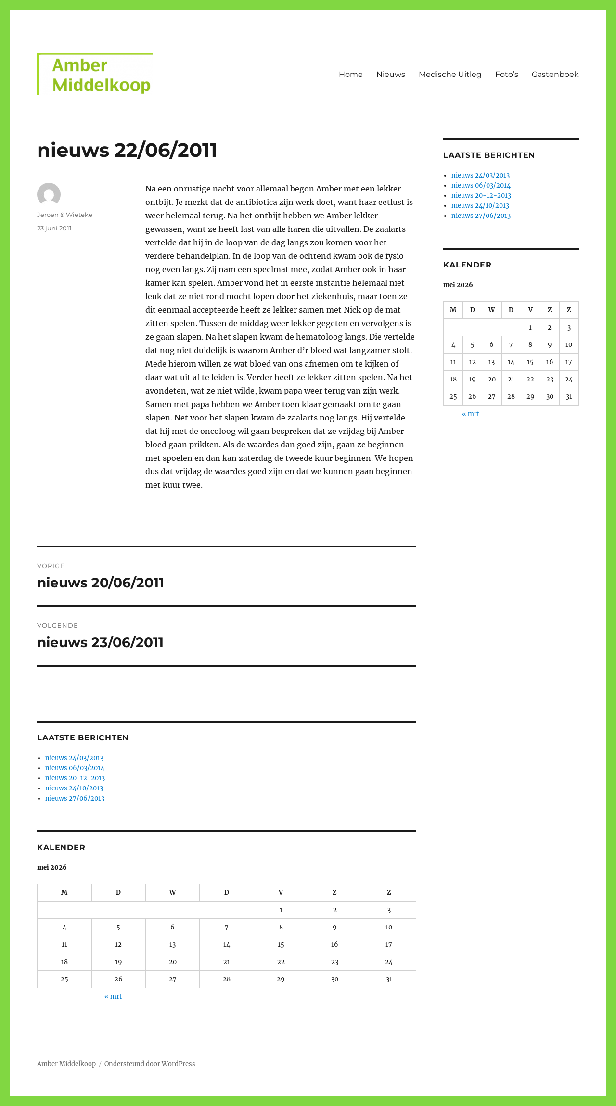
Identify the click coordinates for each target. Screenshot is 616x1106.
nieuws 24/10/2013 (74, 788)
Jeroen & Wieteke (64, 214)
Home (351, 74)
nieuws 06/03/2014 (74, 768)
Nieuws (390, 74)
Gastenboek (555, 74)
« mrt (113, 996)
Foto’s (506, 74)
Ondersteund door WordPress (149, 1064)
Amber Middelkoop (66, 1064)
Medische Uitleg (450, 74)
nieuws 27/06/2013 (74, 798)
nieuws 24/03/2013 (74, 758)
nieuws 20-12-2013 (75, 778)
